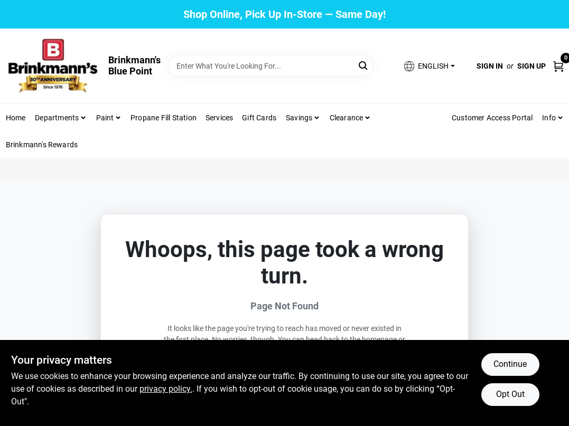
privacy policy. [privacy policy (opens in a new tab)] (165, 389)
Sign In (490, 66)
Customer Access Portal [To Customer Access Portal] (492, 117)
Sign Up (531, 66)
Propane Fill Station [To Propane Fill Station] (163, 117)
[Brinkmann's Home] (53, 66)
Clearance (346, 117)
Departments (57, 117)
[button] (428, 66)
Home (16, 117)
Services (220, 117)
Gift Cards (259, 117)
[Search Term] (271, 66)
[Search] (363, 65)
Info (549, 117)
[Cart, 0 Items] (558, 65)
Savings (299, 117)
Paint (105, 117)
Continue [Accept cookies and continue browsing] (510, 364)
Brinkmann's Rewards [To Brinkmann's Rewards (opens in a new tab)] (42, 144)
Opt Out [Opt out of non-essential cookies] (510, 394)
